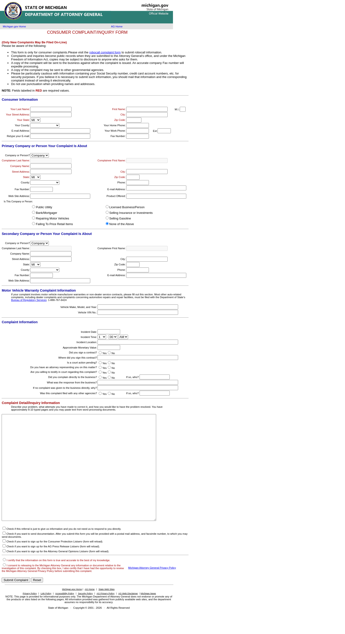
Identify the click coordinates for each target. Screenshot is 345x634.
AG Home (116, 26)
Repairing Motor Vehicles (52, 218)
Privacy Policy (30, 614)
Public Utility (44, 207)
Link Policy (46, 614)
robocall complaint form (105, 52)
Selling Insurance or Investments (131, 213)
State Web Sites (106, 610)
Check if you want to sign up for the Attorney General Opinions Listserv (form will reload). (57, 572)
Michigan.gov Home (14, 26)
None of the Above (121, 224)
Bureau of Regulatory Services (29, 300)
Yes (104, 353)
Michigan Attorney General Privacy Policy (152, 588)
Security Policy (85, 614)
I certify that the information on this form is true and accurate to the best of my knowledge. (58, 581)
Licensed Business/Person (127, 207)
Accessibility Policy (64, 614)
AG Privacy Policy (105, 614)
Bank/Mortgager (46, 213)
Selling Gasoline (120, 218)
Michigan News (148, 614)
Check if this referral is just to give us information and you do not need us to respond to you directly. (63, 550)
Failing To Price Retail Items (54, 224)
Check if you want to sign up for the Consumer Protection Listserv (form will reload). (54, 562)
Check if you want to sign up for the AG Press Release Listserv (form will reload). (53, 567)
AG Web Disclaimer (128, 614)
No (113, 353)
